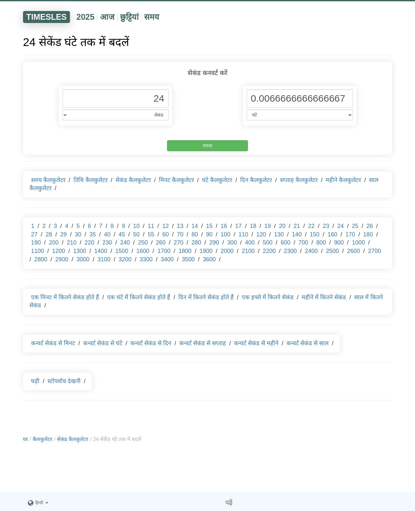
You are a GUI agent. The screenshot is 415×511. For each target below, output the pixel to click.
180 (368, 234)
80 (195, 234)
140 (297, 234)
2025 (85, 16)
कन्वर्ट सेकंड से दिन (150, 343)
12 (165, 226)
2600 (353, 251)
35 (92, 234)
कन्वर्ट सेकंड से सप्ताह (202, 343)
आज (107, 16)
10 (136, 226)
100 (225, 234)
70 (180, 234)
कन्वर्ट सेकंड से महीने (256, 343)
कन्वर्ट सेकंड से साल (307, 343)
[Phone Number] (115, 98)
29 (63, 234)
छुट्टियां (129, 16)
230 (107, 242)
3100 (103, 259)
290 (214, 242)
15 (209, 226)
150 (315, 234)
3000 (82, 259)
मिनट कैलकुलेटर (176, 180)
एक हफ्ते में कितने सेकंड (268, 297)
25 (355, 226)
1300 (79, 251)
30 (78, 234)
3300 (146, 259)
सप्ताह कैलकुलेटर (299, 180)
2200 (269, 251)
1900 (206, 251)
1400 (100, 251)
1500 (121, 251)
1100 (37, 251)
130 (279, 234)
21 (297, 226)
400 (250, 242)
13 (180, 226)
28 (49, 234)
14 (194, 226)
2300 (290, 251)
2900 (61, 259)
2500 (332, 251)
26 (369, 226)
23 (326, 226)
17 (238, 226)
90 (209, 234)
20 (282, 226)
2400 (311, 251)
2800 (40, 259)
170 (350, 234)
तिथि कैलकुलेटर (90, 180)
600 (285, 242)
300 (232, 242)
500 (268, 242)
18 (253, 226)
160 (332, 234)
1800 (184, 251)
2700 (374, 251)
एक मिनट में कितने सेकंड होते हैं (65, 297)
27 (34, 234)
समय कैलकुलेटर (48, 180)
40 (107, 234)
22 (311, 226)
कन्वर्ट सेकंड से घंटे (102, 343)
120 (261, 234)
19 (267, 226)
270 (179, 242)
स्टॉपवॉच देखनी (64, 381)
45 (121, 234)
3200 (124, 259)
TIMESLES (46, 16)
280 (196, 242)
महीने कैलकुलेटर (343, 180)
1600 (142, 251)
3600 (209, 259)
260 (160, 242)
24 (340, 226)
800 (321, 242)
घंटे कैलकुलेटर (217, 180)
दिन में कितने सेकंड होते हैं (206, 297)
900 (339, 242)
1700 (163, 251)
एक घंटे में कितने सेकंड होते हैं (138, 297)
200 (54, 242)
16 (224, 226)
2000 (227, 251)
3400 (167, 259)
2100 (248, 251)
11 (151, 226)
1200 (58, 251)
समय (151, 16)
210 (71, 242)
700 (303, 242)
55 (151, 234)
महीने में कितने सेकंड (324, 297)
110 (243, 234)
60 (165, 234)
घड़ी (35, 381)
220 (89, 242)
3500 (188, 259)
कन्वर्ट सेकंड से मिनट (53, 343)
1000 (358, 242)
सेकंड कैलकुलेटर (133, 180)
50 (136, 234)
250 (143, 242)
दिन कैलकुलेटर (256, 180)
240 (125, 242)
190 (36, 242)
